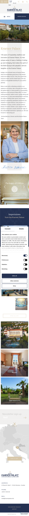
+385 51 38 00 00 (6, 491)
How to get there (14, 459)
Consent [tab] (7, 229)
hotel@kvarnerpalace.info (8, 498)
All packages (14, 195)
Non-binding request (14, 507)
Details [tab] (21, 229)
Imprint (14, 509)
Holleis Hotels (5, 2)
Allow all (14, 276)
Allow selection (14, 281)
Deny (14, 286)
